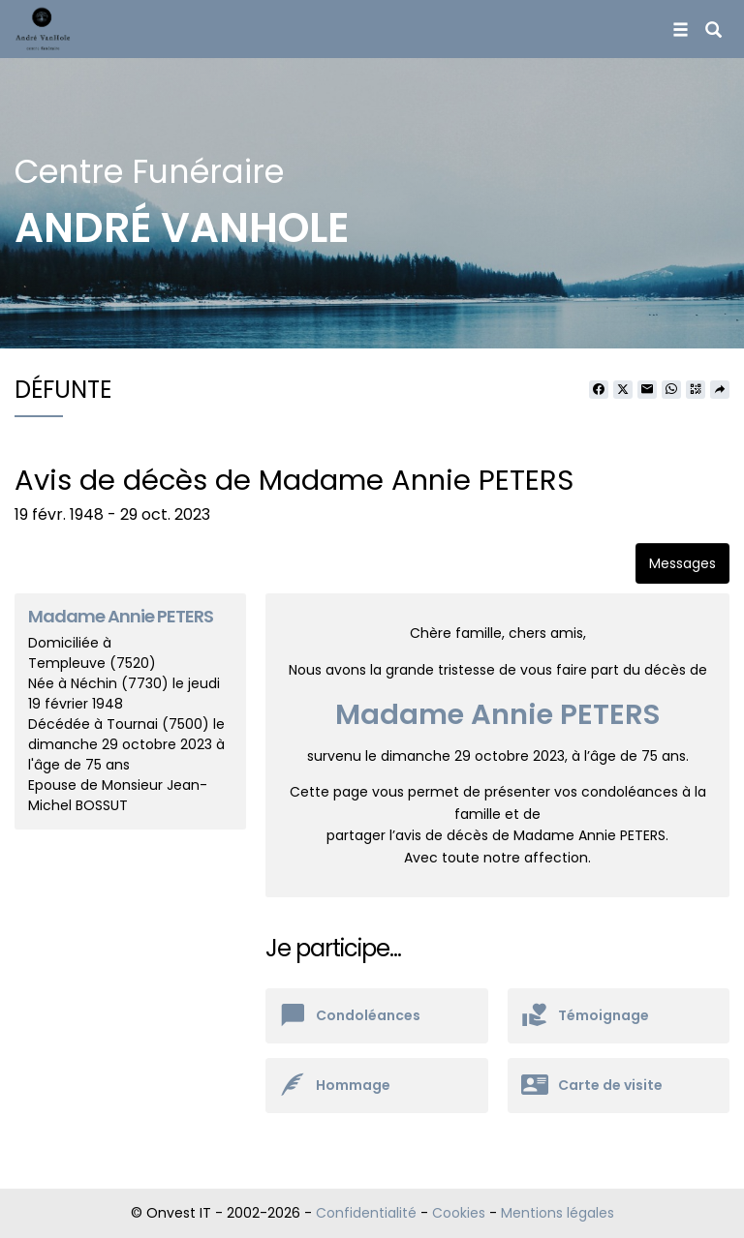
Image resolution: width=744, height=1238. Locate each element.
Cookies (458, 1213)
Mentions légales (557, 1213)
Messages (682, 563)
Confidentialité (366, 1213)
